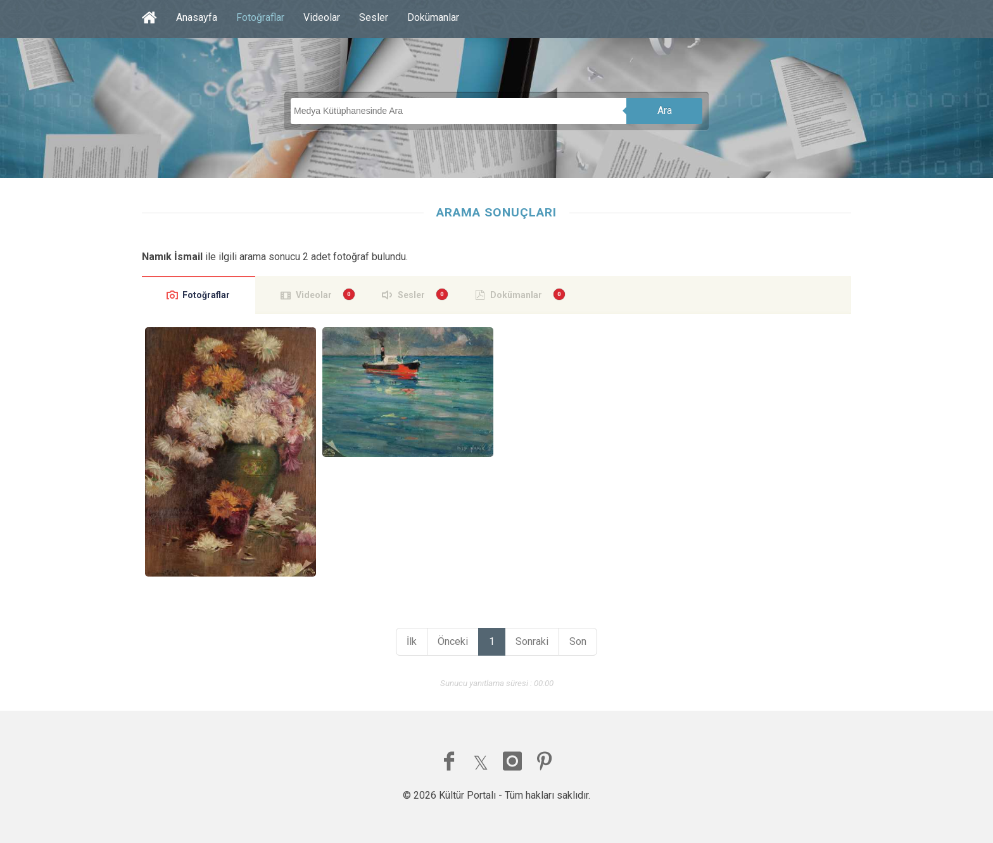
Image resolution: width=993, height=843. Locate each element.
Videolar (321, 17)
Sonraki (531, 641)
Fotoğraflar (260, 17)
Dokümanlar (433, 17)
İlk (412, 641)
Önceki (453, 641)
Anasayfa (196, 17)
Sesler (373, 17)
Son (577, 641)
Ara (664, 110)
